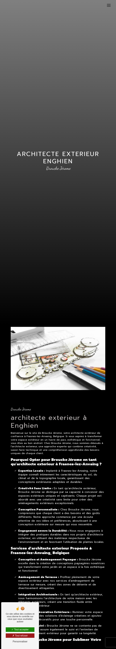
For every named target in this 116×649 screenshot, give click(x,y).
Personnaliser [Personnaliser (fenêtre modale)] (20, 641)
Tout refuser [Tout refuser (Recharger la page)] (20, 635)
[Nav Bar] (109, 5)
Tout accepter (20, 629)
